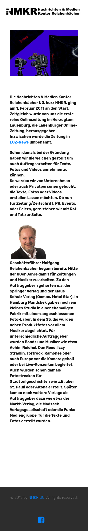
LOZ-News (19, 142)
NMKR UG (36, 497)
